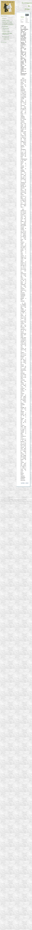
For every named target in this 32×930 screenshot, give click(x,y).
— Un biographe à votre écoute (7, 24)
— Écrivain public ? (5, 26)
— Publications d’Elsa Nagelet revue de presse (6, 34)
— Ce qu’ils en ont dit (5, 31)
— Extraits (5, 29)
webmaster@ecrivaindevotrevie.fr (17, 500)
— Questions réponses (5, 20)
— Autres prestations (5, 28)
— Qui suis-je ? (4, 18)
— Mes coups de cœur (5, 36)
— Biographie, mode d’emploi (6, 21)
